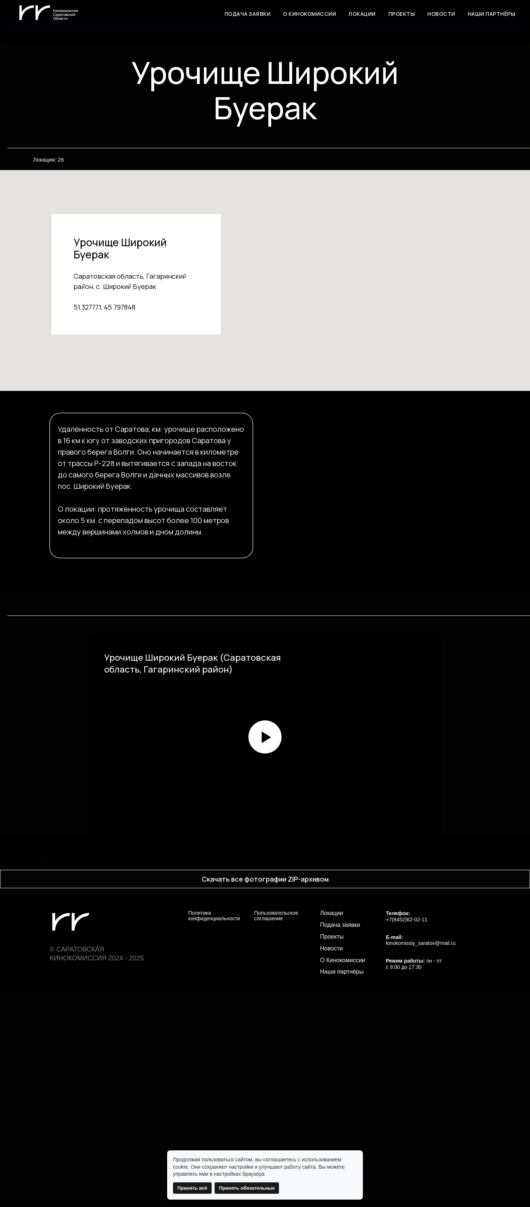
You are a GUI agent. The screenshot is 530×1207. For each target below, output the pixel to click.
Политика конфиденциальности (214, 1136)
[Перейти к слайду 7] (281, 1068)
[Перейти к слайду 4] (261, 1068)
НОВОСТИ (441, 13)
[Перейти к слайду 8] (288, 1068)
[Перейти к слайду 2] (248, 1068)
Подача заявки (340, 1146)
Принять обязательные (247, 1188)
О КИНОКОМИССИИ (309, 13)
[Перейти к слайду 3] (255, 1068)
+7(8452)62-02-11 (406, 1140)
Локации (331, 1134)
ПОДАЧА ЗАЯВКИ (248, 13)
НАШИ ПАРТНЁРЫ (492, 13)
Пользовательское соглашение (276, 1136)
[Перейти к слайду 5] (268, 1068)
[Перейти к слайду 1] (241, 1068)
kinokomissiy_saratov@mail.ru (421, 1164)
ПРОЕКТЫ (401, 13)
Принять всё (192, 1188)
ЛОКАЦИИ (362, 13)
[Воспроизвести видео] (265, 737)
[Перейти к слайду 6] (274, 1068)
